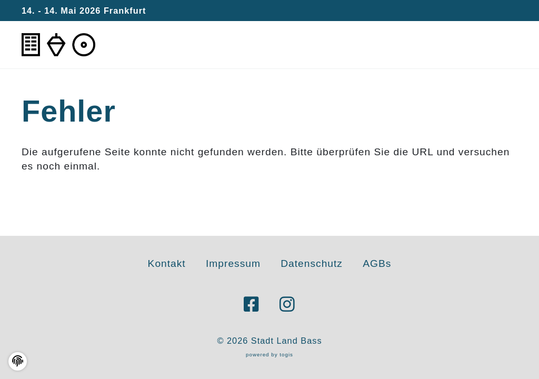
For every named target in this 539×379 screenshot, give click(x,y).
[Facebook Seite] (251, 305)
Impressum (233, 263)
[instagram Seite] (287, 305)
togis (286, 354)
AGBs (377, 263)
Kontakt (167, 263)
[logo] (58, 45)
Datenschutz (312, 263)
